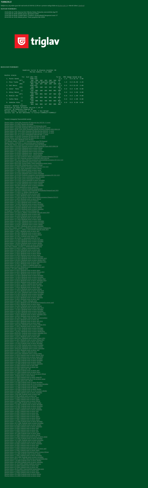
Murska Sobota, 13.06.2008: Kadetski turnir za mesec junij (22, 404)
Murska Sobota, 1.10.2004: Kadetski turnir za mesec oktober (23, 470)
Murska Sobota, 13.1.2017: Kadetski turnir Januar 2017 (21, 246)
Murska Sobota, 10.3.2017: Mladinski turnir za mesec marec (23, 243)
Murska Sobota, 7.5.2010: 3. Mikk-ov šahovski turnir (21, 361)
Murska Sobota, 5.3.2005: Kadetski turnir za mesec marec (22, 460)
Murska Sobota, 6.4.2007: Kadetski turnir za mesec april (22, 424)
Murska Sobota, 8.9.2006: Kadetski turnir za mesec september (23, 436)
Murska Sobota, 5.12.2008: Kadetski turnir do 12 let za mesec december (26, 394)
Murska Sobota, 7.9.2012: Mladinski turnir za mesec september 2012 (25, 324)
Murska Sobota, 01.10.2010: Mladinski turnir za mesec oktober (24, 356)
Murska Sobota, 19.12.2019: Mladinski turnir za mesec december (24, 183)
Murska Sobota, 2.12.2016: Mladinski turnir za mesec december (24, 249)
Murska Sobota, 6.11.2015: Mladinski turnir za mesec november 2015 (26, 268)
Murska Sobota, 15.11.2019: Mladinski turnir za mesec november (24, 192)
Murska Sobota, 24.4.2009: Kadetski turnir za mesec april (22, 380)
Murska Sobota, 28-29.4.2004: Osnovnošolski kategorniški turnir (24, 479)
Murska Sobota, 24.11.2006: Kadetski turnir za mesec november (24, 433)
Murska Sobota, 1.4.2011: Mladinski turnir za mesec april (22, 346)
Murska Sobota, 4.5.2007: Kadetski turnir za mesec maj (21, 423)
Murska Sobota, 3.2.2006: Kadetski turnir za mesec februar (22, 445)
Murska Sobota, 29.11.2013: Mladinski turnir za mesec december (24, 302)
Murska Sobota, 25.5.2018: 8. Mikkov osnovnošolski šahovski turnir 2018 (27, 222)
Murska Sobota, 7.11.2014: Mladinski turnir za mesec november (24, 287)
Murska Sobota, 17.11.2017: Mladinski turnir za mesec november (24, 232)
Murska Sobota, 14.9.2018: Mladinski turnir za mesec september (24, 219)
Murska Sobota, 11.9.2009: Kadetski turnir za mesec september (24, 373)
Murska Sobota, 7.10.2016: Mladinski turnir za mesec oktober (23, 253)
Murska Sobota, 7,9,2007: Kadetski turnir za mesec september (23, 419)
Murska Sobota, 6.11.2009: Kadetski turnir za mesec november (24, 370)
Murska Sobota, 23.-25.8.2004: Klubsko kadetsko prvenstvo (23, 474)
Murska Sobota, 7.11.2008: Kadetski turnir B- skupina (21, 397)
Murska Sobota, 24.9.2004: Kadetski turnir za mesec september (24, 472)
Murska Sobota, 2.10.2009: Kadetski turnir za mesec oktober (23, 372)
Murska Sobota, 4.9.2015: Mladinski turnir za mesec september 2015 (25, 271)
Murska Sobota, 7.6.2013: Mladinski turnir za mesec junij (22, 309)
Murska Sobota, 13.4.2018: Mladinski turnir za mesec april (22, 224)
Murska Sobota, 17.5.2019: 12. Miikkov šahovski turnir (21, 202)
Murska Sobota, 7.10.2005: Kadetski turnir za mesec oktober (23, 451)
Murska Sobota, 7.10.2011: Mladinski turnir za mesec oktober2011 (25, 341)
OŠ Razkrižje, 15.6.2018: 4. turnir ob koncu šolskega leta (22, 220)
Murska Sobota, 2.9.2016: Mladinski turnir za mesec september (24, 254)
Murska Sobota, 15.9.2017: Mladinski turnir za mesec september (24, 236)
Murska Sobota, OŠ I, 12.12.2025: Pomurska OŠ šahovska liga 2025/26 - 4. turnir (29, 142)
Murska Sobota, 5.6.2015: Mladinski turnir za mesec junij (22, 273)
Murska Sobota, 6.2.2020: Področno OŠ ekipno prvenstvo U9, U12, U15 (26, 176)
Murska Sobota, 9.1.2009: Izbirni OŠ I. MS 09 (19, 390)
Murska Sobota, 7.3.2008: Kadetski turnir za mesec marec (22, 409)
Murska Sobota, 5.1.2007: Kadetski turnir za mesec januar (22, 429)
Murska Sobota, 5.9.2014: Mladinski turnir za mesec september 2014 (25, 290)
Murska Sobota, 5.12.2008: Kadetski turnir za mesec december (24, 392)
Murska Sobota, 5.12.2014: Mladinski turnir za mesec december (24, 285)
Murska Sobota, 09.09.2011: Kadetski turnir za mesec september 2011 (26, 343)
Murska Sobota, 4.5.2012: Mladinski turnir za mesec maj (22, 329)
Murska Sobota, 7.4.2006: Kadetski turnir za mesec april (22, 441)
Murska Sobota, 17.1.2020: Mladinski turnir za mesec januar (23, 180)
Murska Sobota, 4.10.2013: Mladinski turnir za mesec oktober (23, 305)
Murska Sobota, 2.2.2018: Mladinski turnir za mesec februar (23, 227)
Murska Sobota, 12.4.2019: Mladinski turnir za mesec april (22, 203)
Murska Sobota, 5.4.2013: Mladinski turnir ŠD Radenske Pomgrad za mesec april (29, 312)
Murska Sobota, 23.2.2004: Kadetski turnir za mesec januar (22, 485)
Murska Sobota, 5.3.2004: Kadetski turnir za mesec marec (22, 482)
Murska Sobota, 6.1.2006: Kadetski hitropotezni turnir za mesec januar (26, 446)
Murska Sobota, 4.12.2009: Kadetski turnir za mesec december (24, 368)
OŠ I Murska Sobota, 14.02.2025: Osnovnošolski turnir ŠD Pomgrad (25, 154)
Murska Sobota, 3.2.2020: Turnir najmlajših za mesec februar (23, 178)
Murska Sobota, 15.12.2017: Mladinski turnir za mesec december (24, 231)
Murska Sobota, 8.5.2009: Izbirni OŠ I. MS (18, 378)
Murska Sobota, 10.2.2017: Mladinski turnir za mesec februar (23, 244)
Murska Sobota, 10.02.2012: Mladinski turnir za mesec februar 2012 (25, 334)
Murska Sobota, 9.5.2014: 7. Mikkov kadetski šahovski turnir (23, 293)
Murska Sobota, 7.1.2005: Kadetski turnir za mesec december (23, 465)
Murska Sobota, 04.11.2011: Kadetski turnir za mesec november (24, 339)
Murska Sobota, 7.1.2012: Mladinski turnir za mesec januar (22, 336)
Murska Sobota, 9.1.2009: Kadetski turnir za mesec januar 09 (23, 387)
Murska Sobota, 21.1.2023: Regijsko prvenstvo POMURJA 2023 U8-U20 (27, 168)
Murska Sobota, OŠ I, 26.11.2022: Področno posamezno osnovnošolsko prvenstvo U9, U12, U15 (34, 169)
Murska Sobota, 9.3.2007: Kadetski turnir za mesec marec (22, 426)
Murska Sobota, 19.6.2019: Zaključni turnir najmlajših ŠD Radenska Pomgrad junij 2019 (31, 200)
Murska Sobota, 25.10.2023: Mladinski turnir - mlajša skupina (23, 164)
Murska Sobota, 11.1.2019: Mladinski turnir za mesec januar (23, 212)
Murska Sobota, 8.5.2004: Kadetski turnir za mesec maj (21, 477)
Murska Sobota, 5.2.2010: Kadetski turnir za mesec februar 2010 (24, 365)
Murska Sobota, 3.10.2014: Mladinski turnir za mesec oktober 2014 (25, 288)
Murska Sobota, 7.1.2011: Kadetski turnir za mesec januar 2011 (24, 351)
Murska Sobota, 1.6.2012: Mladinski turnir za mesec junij (22, 326)
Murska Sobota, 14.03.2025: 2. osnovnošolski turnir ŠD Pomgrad (24, 153)
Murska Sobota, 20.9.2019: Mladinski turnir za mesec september (24, 195)
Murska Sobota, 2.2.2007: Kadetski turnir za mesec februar (22, 428)
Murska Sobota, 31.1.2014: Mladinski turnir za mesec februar (23, 299)
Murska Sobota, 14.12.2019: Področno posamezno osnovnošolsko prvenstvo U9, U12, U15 (32, 185)
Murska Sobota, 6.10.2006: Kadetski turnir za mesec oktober (23, 434)
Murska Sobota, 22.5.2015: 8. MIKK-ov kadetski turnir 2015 (23, 275)
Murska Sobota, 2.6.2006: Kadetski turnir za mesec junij (22, 438)
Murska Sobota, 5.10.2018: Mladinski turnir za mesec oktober (23, 217)
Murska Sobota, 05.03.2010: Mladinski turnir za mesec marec (23, 363)
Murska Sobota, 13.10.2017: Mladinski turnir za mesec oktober (24, 234)
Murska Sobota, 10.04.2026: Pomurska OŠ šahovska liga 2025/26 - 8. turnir (27, 132)
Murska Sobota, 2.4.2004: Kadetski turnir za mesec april (22, 480)
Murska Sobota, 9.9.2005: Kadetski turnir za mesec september (23, 453)
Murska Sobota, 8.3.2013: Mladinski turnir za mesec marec (22, 314)
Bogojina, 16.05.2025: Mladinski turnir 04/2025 (19, 149)
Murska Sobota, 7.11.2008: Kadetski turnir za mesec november (24, 395)
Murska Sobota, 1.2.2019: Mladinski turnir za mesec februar (23, 209)
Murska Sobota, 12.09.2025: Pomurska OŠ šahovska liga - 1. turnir (25, 147)
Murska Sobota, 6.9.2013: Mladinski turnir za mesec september (24, 307)
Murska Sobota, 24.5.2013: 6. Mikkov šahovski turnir (21, 310)
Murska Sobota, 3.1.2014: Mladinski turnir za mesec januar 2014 (24, 300)
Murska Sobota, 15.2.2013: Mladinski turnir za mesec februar (23, 316)
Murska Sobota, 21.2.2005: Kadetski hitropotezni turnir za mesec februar (27, 462)
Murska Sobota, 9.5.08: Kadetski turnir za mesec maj (21, 406)
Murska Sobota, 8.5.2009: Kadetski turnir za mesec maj (21, 377)
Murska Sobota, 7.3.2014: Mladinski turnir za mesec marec (22, 297)
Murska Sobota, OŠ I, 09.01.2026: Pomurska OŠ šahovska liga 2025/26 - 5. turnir (29, 141)
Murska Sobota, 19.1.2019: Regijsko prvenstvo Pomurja (22, 210)
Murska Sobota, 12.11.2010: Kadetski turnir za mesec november (24, 355)
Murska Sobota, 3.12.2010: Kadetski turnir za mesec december (24, 353)
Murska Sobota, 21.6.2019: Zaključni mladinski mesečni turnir (23, 198)
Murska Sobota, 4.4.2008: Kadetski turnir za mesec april (22, 407)
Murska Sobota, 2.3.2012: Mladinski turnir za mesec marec (22, 333)
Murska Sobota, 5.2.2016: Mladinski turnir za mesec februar (23, 263)
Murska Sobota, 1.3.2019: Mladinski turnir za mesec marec (22, 205)
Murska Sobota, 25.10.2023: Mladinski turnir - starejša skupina (24, 163)
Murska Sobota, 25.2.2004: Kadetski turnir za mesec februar (23, 484)
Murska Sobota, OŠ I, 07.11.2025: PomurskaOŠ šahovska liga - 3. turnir (26, 144)
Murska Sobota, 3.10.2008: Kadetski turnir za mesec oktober (23, 399)
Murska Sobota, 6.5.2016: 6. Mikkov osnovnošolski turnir (22, 258)
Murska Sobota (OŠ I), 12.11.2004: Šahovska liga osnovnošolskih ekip (26, 468)
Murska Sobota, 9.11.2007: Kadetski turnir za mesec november (24, 416)
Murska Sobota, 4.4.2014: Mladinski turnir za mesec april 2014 (24, 295)
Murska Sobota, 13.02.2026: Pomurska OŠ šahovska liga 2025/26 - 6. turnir (27, 137)
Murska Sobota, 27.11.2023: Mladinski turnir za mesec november (24, 161)
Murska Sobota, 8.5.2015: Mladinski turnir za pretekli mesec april (24, 276)
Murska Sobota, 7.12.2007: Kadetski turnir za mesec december (24, 414)
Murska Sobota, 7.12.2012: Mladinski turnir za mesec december (24, 319)
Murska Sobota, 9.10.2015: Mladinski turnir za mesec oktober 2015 (25, 270)
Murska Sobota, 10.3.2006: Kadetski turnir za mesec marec (22, 443)
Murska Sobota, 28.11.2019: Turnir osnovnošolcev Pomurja (23, 188)
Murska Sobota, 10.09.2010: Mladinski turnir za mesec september (24, 358)
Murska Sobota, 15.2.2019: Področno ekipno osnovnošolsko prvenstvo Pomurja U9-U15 (31, 207)
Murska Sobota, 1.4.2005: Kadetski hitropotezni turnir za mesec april (25, 458)
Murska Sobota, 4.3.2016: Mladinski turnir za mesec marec (22, 261)
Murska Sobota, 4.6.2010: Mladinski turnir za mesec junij (22, 360)
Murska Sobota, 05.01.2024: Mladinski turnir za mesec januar (23, 159)
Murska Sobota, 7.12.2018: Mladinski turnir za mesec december (24, 214)
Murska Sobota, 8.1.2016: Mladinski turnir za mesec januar (22, 265)
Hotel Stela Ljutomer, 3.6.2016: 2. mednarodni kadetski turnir (23, 256)
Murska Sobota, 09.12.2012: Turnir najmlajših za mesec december (25, 186)
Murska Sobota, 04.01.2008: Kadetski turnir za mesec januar (23, 412)
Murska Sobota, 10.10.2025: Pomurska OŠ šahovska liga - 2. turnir (25, 146)
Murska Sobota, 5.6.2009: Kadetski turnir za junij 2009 (21, 375)
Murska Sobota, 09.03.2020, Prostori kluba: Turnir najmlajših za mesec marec (28, 173)
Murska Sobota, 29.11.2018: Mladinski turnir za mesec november (24, 215)
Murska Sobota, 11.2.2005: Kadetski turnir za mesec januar (22, 463)
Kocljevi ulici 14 (63, 5)
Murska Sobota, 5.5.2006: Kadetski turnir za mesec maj (21, 440)
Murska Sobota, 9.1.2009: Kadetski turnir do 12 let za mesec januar (25, 389)
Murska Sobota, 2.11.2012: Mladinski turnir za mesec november (24, 321)
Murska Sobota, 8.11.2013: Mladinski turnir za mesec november (24, 304)
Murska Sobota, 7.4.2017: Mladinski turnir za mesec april (22, 241)
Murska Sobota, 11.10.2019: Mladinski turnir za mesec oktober (24, 193)
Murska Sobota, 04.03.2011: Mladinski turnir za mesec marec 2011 (25, 348)
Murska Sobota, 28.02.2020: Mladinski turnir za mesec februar (24, 175)
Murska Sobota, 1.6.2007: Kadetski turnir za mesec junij (22, 421)
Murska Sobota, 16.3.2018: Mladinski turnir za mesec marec (23, 226)
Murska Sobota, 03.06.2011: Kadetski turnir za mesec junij (22, 344)
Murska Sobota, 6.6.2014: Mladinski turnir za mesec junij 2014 (24, 292)
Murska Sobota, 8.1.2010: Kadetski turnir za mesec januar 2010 (24, 367)
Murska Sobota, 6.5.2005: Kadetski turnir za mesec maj (21, 457)
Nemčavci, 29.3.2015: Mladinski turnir (16, 278)
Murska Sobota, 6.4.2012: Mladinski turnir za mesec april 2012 (24, 331)
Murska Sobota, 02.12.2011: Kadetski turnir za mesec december (24, 338)
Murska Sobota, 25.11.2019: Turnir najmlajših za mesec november (25, 190)
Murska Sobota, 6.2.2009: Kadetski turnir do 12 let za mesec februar (25, 383)
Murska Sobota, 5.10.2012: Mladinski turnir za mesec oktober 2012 (25, 322)
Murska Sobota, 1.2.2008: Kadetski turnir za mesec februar (22, 411)
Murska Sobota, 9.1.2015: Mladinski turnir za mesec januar (22, 283)
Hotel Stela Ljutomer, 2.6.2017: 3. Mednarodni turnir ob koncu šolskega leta (28, 237)
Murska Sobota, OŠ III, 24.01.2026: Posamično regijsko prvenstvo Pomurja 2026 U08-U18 (32, 139)
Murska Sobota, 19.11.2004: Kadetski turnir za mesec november (24, 467)
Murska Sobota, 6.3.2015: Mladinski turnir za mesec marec (22, 280)
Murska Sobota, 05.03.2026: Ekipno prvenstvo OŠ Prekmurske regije (25, 136)
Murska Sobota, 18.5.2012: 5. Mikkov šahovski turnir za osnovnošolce (26, 327)
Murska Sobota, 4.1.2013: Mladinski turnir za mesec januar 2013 (24, 317)
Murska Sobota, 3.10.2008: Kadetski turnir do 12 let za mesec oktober (26, 400)
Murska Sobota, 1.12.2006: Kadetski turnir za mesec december (24, 431)
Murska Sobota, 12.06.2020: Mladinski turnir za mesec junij (23, 171)
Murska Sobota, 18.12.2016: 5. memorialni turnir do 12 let (22, 248)
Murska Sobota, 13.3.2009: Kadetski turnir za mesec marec (22, 382)
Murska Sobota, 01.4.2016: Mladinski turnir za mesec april (22, 260)
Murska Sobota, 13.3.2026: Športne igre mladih (19, 134)
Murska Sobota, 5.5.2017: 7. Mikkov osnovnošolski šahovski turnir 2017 (27, 239)
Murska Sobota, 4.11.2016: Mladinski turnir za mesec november (24, 251)
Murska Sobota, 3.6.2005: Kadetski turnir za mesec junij (22, 455)
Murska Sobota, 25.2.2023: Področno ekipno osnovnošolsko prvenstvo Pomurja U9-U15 (31, 166)
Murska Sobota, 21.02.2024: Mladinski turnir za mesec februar (24, 158)
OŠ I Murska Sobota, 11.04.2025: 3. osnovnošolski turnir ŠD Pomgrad (26, 151)
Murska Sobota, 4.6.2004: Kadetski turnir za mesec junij (22, 475)
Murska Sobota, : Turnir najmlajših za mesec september (21, 197)
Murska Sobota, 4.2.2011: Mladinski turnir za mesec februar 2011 (24, 350)
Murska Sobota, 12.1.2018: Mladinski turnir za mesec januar (23, 229)
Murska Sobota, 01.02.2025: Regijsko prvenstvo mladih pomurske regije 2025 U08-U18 (31, 156)
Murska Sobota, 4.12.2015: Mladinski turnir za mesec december (24, 266)
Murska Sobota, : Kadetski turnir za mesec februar (20, 385)
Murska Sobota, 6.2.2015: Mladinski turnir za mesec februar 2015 (24, 282)
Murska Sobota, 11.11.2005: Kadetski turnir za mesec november (24, 450)
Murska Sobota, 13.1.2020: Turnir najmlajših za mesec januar (23, 181)
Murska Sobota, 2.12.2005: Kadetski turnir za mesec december (24, 448)
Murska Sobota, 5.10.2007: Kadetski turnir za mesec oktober (23, 417)
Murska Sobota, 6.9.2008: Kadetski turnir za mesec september (23, 402)
